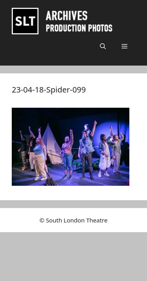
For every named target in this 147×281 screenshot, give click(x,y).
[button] (103, 46)
